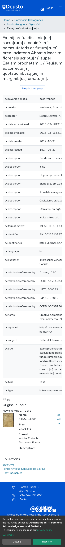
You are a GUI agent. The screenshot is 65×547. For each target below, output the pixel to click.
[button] (42, 10)
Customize (8, 534)
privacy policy (44, 530)
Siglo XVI (34, 24)
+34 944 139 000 (27, 495)
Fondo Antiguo (16, 24)
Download (59, 419)
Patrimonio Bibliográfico (28, 20)
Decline (17, 541)
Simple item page (32, 88)
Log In (50, 8)
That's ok (47, 541)
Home (6, 20)
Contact (20, 499)
